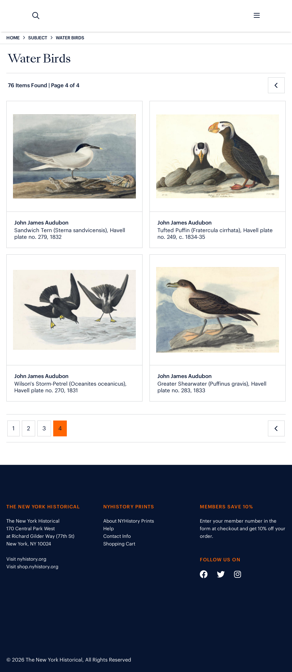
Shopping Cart (119, 544)
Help (108, 528)
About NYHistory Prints (128, 521)
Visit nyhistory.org (26, 559)
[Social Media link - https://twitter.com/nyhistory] (217, 575)
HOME (13, 38)
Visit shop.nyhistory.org (32, 567)
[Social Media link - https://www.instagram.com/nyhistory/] (233, 575)
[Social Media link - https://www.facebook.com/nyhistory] (204, 575)
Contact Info (117, 536)
